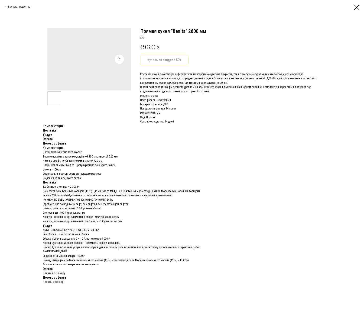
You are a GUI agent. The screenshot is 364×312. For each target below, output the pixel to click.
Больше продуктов (19, 6)
